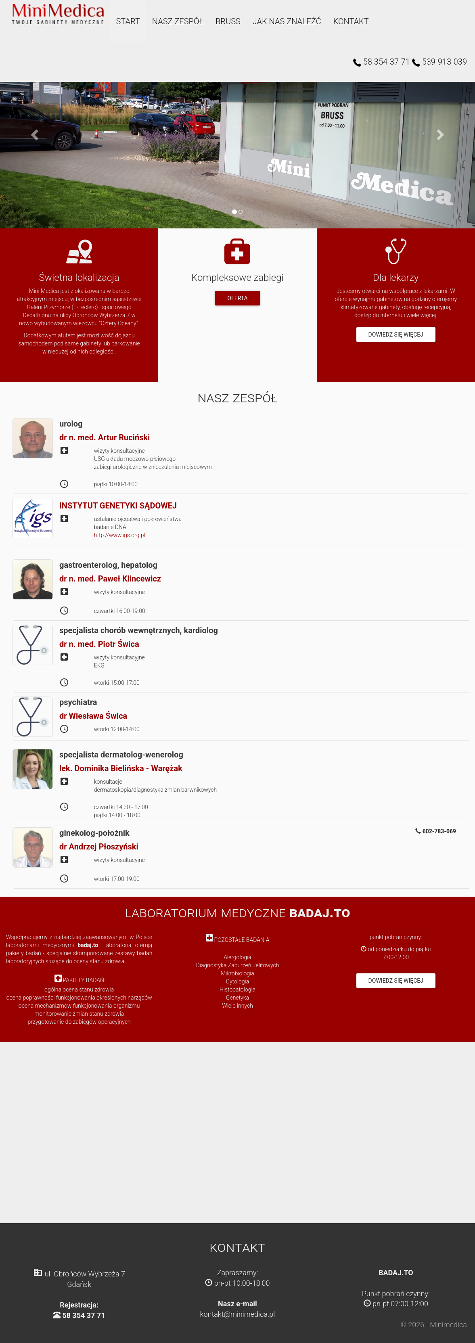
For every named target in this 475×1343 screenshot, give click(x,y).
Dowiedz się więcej (395, 334)
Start (126, 21)
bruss (226, 21)
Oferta (237, 298)
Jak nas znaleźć (285, 21)
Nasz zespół (175, 21)
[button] (35, 134)
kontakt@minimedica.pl (237, 1314)
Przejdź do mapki (79, 363)
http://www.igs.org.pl (119, 535)
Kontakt (349, 21)
